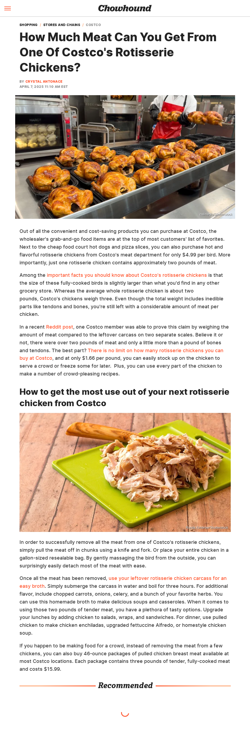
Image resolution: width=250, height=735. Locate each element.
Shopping (29, 25)
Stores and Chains (61, 25)
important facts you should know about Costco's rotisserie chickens (127, 275)
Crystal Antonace (44, 81)
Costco (93, 25)
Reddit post (59, 327)
